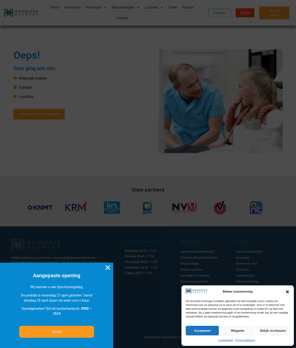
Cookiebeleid (225, 340)
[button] (287, 292)
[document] (148, 174)
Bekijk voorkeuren (273, 331)
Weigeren (237, 331)
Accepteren (202, 331)
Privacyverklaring (245, 340)
